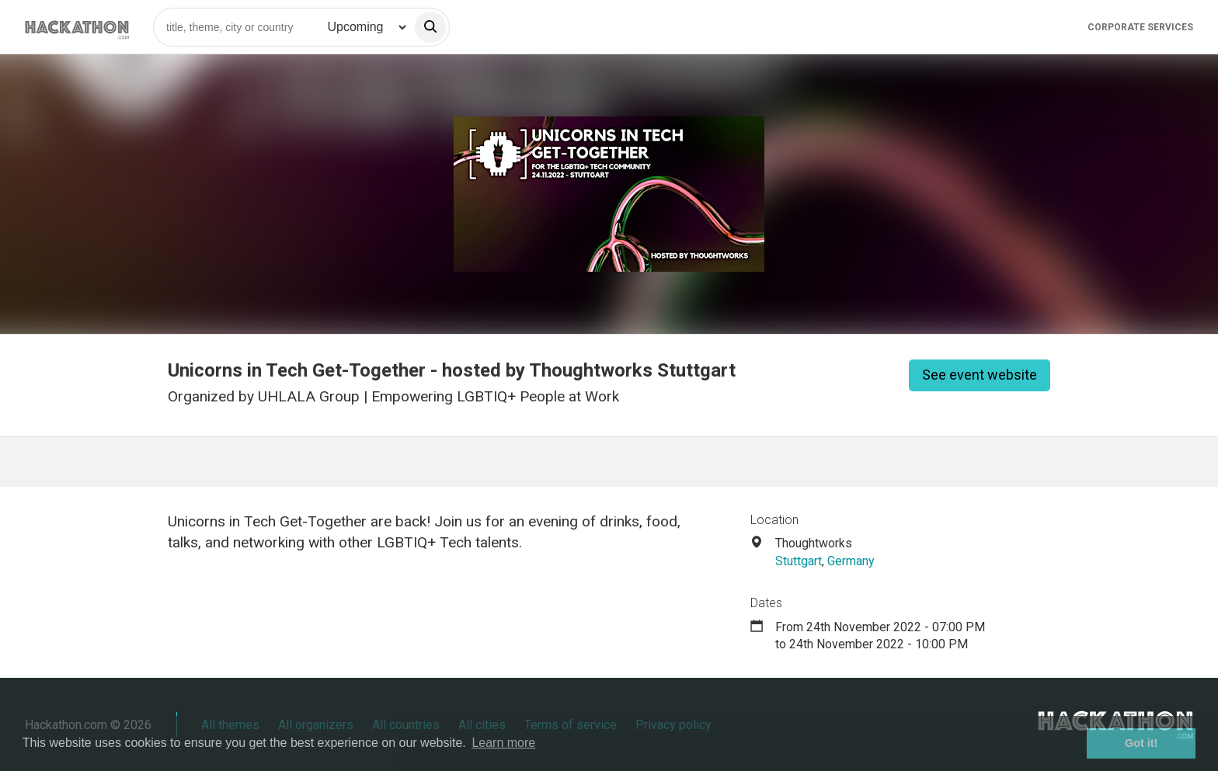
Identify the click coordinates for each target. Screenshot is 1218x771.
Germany (851, 561)
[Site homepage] (77, 27)
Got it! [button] (1141, 743)
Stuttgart (798, 561)
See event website (979, 374)
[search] (430, 27)
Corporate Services (1140, 27)
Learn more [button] (503, 742)
